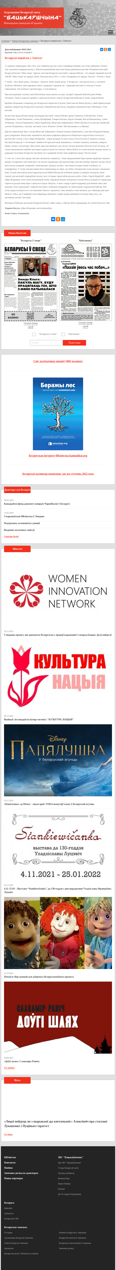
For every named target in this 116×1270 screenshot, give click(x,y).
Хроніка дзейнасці (66, 1173)
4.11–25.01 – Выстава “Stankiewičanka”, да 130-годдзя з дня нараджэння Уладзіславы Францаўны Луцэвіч (57, 890)
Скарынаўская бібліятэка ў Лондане (24, 516)
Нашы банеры (64, 1183)
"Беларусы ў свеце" (47, 334)
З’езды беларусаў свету (68, 1168)
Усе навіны (9, 1068)
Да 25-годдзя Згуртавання (69, 1194)
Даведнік (8, 1208)
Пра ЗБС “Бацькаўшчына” (70, 1162)
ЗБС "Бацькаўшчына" (70, 1157)
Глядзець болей (11, 536)
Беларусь (9, 1202)
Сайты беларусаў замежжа (16, 1243)
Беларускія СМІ (11, 1218)
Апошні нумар (31, 323)
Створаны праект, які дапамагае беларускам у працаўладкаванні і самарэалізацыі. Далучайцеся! (58, 635)
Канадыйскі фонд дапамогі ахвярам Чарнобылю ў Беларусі (37, 504)
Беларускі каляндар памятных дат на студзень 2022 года (58, 473)
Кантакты (10, 1162)
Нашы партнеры (13, 1178)
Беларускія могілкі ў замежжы (72, 1238)
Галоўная (5, 41)
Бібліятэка (10, 1157)
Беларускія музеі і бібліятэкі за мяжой (21, 1253)
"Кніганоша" (74, 334)
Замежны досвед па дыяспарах (21, 1173)
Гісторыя (8, 1232)
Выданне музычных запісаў (19, 530)
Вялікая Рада (64, 1178)
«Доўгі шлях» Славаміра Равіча (21, 1061)
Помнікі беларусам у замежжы (72, 1232)
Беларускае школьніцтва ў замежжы (75, 1243)
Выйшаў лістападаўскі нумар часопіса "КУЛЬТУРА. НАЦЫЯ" (39, 719)
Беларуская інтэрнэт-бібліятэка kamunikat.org (58, 455)
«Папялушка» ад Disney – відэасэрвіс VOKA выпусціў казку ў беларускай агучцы (49, 804)
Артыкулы (8, 1213)
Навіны (8, 1168)
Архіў (31, 326)
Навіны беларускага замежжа (25, 41)
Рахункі (61, 1189)
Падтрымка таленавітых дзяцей (22, 523)
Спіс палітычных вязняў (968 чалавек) (58, 361)
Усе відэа (8, 1134)
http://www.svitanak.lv (23, 52)
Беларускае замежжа (15, 1227)
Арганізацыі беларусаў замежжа (18, 1238)
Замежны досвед (66, 1248)
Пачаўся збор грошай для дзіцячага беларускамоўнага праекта (39, 976)
